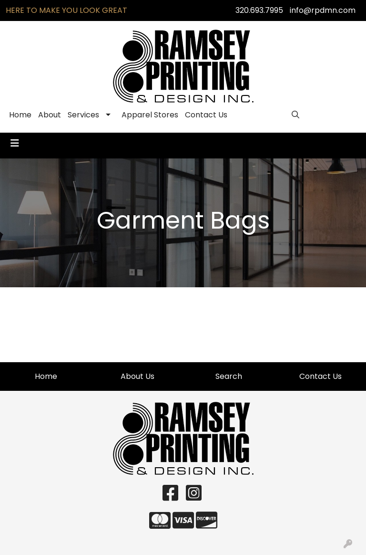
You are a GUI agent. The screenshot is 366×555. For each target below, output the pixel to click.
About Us (137, 376)
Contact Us (206, 114)
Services (83, 114)
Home (20, 114)
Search (228, 376)
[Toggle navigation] (15, 143)
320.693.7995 (259, 10)
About (49, 114)
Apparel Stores (150, 114)
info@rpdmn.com (323, 10)
